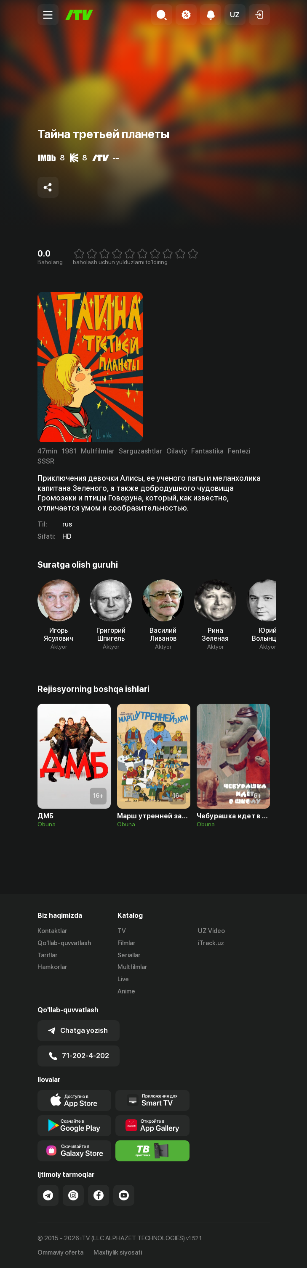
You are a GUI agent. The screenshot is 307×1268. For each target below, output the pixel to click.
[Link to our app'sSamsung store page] (74, 1150)
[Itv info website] (152, 1150)
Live (123, 979)
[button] (235, 14)
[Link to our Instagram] (73, 1195)
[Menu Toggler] (48, 14)
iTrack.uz (211, 943)
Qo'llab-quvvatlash (64, 943)
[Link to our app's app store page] (74, 1100)
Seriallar (129, 955)
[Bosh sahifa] (79, 15)
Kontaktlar (52, 931)
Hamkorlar (52, 967)
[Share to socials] (48, 187)
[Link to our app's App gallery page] (152, 1125)
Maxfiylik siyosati (117, 1252)
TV (121, 931)
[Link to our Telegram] (48, 1195)
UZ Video (211, 931)
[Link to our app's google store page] (74, 1125)
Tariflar (47, 955)
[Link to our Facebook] (98, 1195)
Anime (126, 991)
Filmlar (126, 943)
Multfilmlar (132, 967)
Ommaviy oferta (60, 1252)
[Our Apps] (152, 1100)
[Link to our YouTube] (123, 1195)
